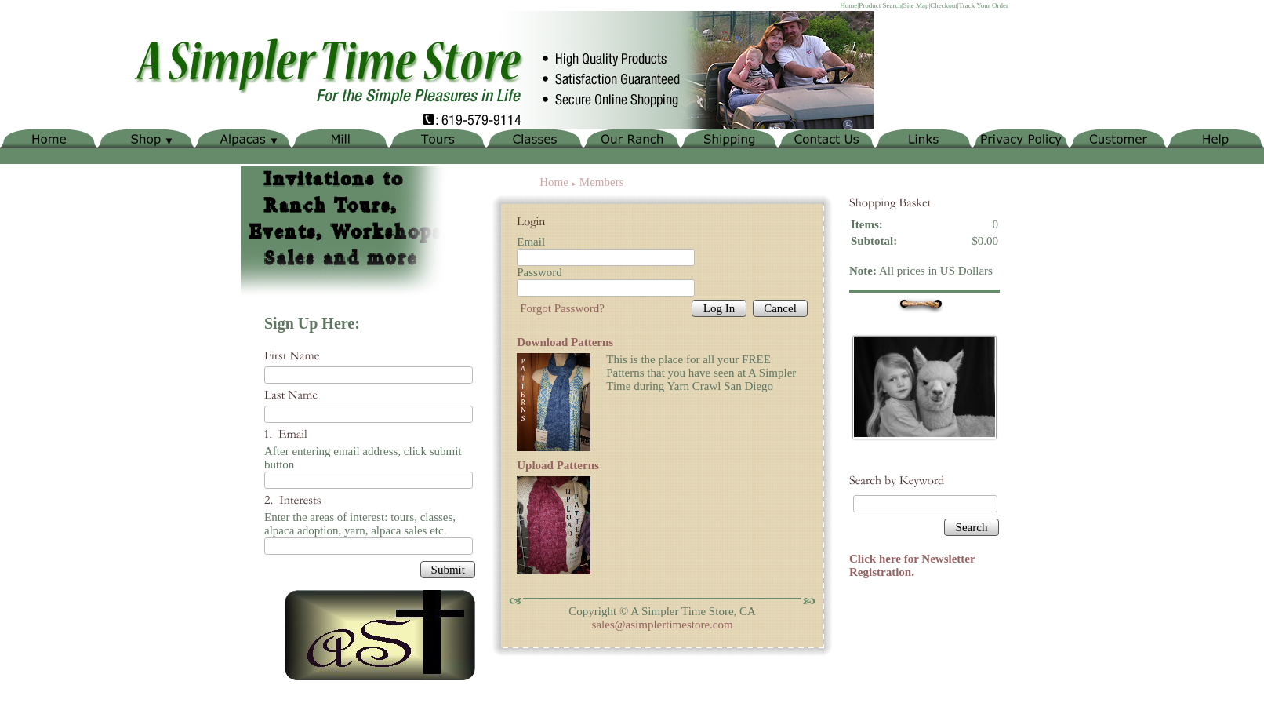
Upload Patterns (558, 465)
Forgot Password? (562, 308)
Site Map (916, 5)
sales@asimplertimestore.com (662, 624)
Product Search (880, 5)
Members (601, 182)
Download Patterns (565, 342)
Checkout (943, 5)
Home (848, 5)
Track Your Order (983, 5)
